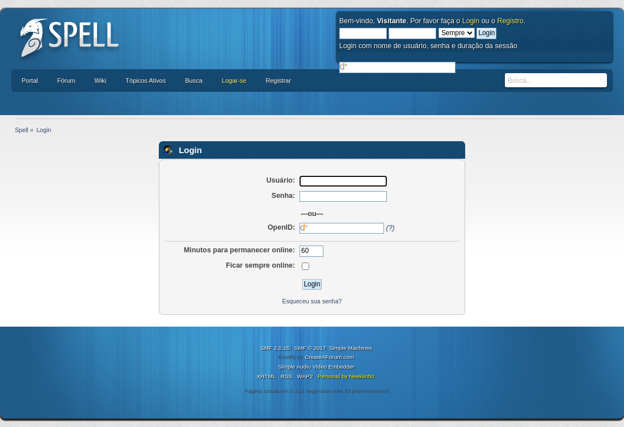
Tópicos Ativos (145, 80)
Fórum (66, 80)
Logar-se (234, 80)
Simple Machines (350, 348)
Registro (510, 21)
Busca (194, 80)
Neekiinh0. (362, 376)
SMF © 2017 (310, 348)
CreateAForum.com (329, 357)
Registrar (278, 80)
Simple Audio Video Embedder (316, 366)
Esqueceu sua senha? (312, 301)
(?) (390, 228)
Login (471, 21)
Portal (30, 80)
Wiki (101, 80)
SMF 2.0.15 (275, 348)
